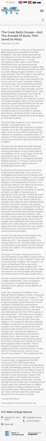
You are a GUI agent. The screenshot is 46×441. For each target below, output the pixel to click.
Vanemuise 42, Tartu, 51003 (10, 418)
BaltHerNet (7, 424)
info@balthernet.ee (32, 417)
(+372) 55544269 (31, 421)
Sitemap (10, 2)
